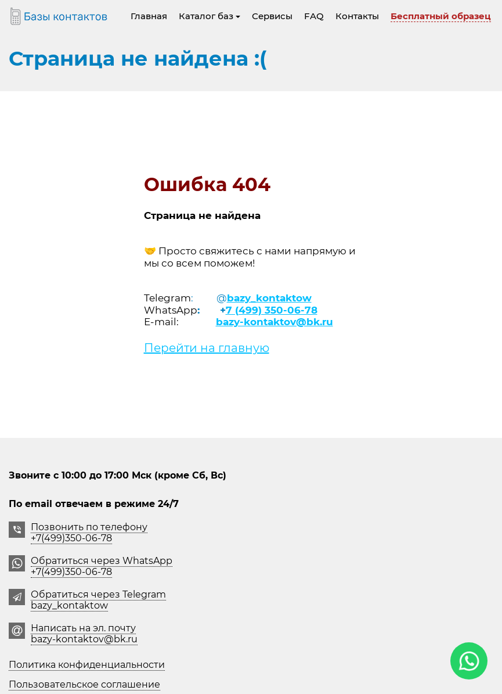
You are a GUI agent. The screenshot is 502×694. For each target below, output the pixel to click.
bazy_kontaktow (269, 298)
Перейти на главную (206, 348)
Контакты (357, 15)
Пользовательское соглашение (84, 684)
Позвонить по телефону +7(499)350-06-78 (89, 533)
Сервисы (272, 15)
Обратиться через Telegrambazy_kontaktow (98, 600)
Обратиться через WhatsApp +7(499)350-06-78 (101, 566)
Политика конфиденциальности (87, 664)
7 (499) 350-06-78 (271, 310)
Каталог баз (209, 15)
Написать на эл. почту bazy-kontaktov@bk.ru (84, 634)
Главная (149, 15)
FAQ (314, 15)
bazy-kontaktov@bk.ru (274, 322)
